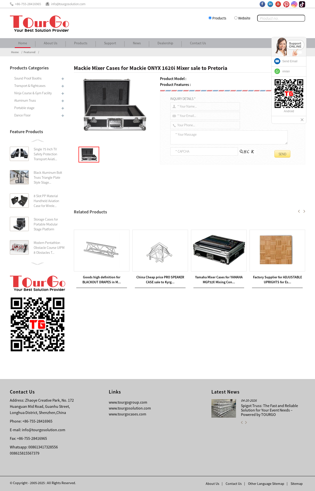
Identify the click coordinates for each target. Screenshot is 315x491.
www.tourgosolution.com (130, 408)
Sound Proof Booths (28, 78)
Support (110, 43)
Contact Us (198, 43)
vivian (286, 71)
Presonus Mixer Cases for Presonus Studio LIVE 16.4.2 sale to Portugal (134, 228)
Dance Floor (22, 115)
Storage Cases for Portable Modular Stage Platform (46, 224)
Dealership (165, 43)
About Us (50, 43)
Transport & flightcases (30, 85)
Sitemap (297, 483)
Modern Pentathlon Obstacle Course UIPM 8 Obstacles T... (49, 247)
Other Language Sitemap (266, 483)
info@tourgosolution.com (43, 429)
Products (219, 18)
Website (244, 18)
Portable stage (24, 108)
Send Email (289, 61)
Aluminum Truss (25, 100)
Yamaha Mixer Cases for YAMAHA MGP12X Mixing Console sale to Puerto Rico (144, 223)
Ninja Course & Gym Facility (33, 93)
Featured (29, 52)
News (137, 43)
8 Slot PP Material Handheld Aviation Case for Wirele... (46, 201)
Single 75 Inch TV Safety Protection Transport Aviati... (45, 154)
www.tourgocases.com (127, 414)
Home (22, 43)
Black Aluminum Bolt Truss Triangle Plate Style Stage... (48, 177)
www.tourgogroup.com (128, 402)
